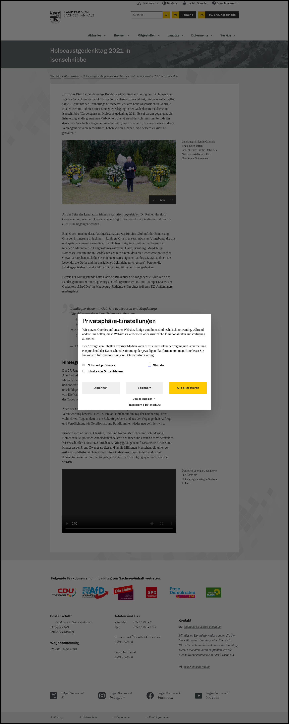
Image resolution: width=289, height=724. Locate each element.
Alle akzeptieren (188, 388)
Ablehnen (101, 388)
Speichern (144, 388)
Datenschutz (153, 404)
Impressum (135, 404)
